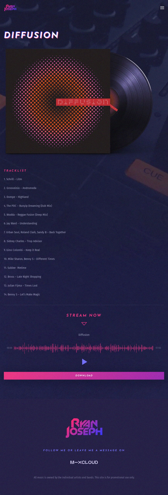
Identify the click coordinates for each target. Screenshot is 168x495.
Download (84, 380)
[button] (162, 7)
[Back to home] (10, 7)
